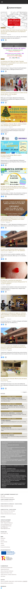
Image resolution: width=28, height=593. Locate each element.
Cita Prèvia (3, 516)
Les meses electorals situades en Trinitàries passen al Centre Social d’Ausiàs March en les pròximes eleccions (13, 347)
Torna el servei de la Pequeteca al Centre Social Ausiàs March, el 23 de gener (14, 93)
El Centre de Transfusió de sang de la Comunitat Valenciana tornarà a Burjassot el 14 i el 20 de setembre (14, 282)
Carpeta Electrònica (5, 569)
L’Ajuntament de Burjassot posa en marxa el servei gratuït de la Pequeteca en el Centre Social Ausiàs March (13, 219)
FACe (4, 579)
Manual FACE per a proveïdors (7, 583)
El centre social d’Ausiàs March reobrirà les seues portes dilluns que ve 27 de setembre (13, 249)
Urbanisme (3, 538)
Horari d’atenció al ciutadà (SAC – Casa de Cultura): (11, 503)
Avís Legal (3, 496)
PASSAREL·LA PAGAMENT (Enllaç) (9, 468)
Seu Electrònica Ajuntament (6, 567)
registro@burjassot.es (5, 528)
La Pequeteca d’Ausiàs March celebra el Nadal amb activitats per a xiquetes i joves (13, 124)
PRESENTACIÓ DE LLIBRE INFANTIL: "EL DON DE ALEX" (12, 413)
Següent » (25, 392)
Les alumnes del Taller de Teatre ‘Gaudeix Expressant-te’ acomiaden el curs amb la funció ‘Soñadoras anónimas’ (14, 63)
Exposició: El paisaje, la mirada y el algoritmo (11, 398)
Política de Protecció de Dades (7, 497)
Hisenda (2, 540)
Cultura (2, 543)
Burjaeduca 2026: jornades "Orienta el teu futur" (12, 405)
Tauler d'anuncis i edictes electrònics (8, 574)
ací (5, 463)
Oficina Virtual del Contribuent (7, 571)
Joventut (2, 545)
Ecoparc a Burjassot (6, 420)
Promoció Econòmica (5, 547)
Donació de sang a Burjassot (7, 435)
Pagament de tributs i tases (6, 572)
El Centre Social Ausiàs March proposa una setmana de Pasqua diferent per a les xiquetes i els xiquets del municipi (14, 188)
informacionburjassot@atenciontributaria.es (11, 447)
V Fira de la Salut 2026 (6, 427)
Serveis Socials (4, 541)
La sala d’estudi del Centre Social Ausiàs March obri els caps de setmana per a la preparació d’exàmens (14, 31)
